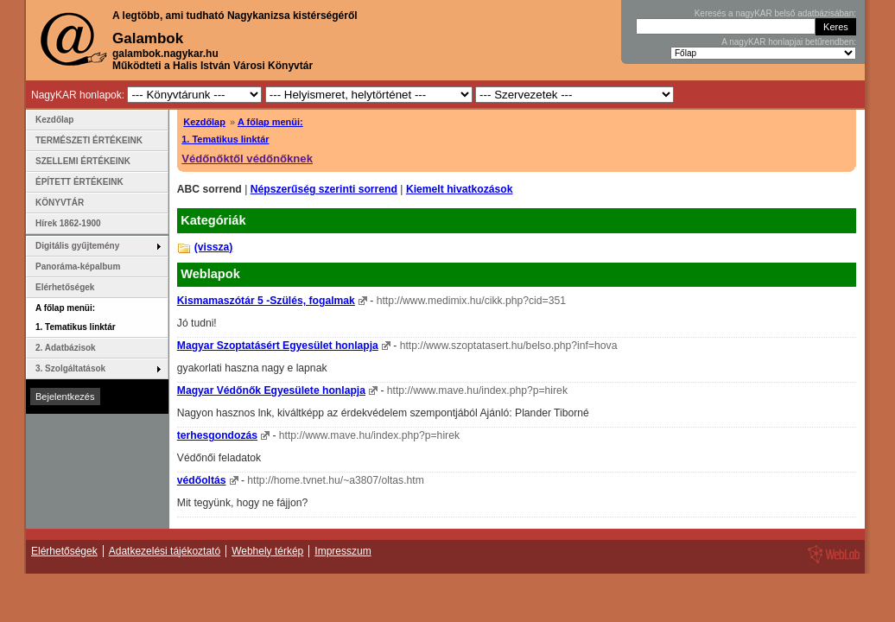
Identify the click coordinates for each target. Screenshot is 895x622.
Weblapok (210, 274)
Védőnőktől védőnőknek (247, 158)
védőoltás (201, 480)
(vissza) (213, 247)
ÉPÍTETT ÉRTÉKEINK (79, 182)
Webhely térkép (267, 551)
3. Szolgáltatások (70, 368)
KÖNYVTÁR (59, 202)
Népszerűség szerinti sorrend (324, 189)
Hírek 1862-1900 (68, 223)
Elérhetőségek (64, 287)
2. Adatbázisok (65, 347)
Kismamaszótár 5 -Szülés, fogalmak (266, 301)
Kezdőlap (204, 122)
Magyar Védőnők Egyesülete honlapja (271, 390)
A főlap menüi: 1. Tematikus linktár (75, 317)
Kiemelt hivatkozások (459, 189)
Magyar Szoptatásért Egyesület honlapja (277, 346)
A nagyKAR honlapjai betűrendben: (788, 42)
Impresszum (342, 551)
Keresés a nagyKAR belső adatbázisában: (775, 13)
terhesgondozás (217, 435)
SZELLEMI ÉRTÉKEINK (82, 161)
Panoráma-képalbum (77, 266)
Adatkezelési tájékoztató (164, 551)
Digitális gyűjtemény (77, 246)
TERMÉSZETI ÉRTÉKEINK (89, 140)
